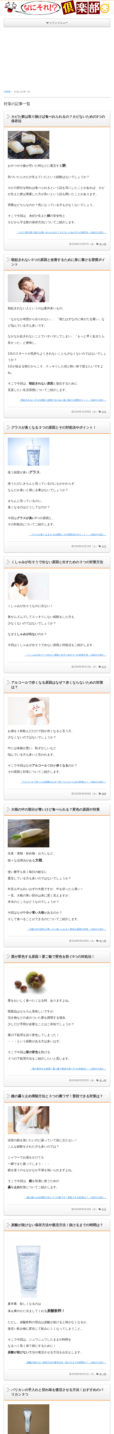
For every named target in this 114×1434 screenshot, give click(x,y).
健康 (104, 793)
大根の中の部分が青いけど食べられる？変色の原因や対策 (55, 809)
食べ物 (102, 244)
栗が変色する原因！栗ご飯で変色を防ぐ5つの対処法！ (53, 957)
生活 (104, 411)
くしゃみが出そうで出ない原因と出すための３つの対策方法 (57, 562)
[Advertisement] (57, 55)
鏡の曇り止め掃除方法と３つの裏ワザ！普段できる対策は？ (57, 1096)
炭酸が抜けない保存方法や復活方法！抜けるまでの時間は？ (57, 1225)
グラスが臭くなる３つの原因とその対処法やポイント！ (53, 427)
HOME (7, 91)
